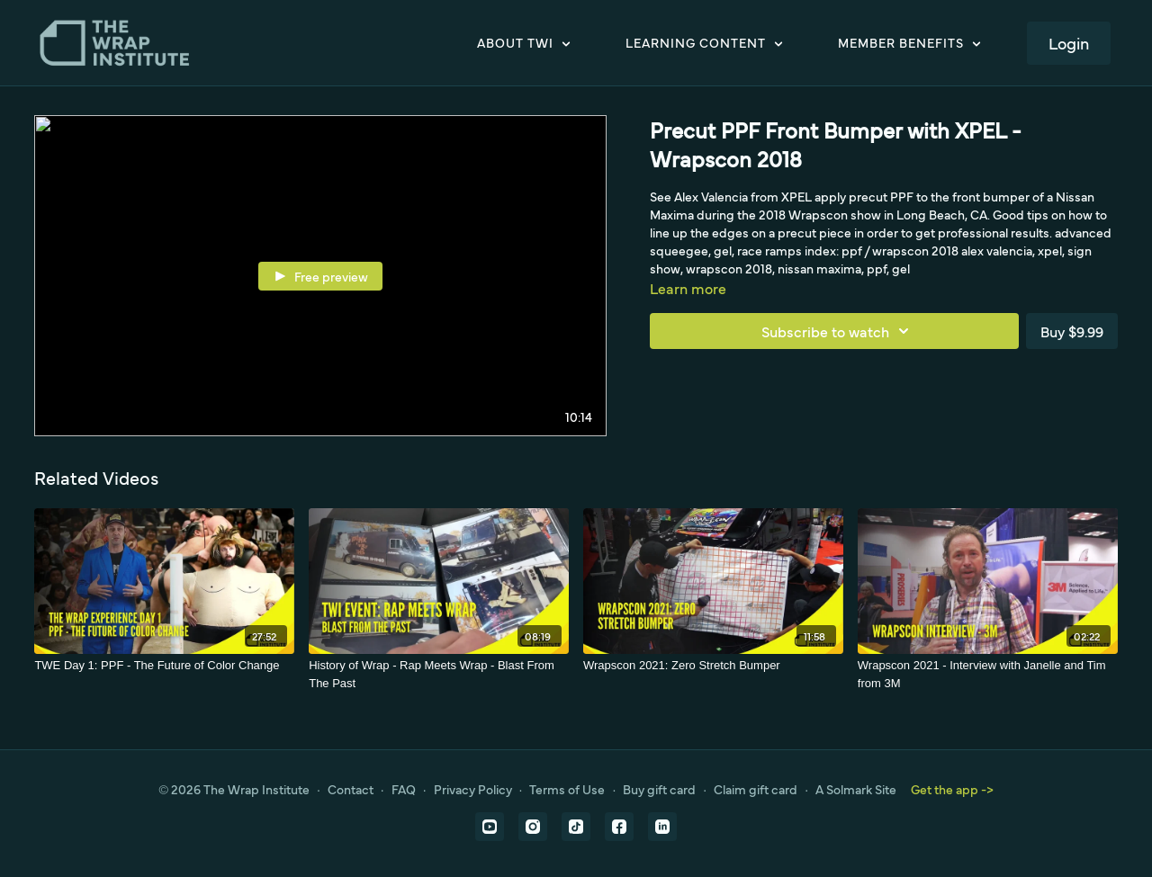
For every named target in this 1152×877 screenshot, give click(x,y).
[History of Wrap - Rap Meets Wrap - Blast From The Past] (439, 674)
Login (1068, 42)
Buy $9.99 (1071, 331)
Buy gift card (659, 789)
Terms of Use (567, 789)
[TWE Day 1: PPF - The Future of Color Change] (164, 666)
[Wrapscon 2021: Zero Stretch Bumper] (713, 666)
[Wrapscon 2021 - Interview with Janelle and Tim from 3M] (988, 674)
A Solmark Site (855, 789)
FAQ (404, 789)
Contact (351, 789)
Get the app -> (952, 789)
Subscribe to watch (837, 331)
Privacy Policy (473, 789)
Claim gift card (755, 789)
